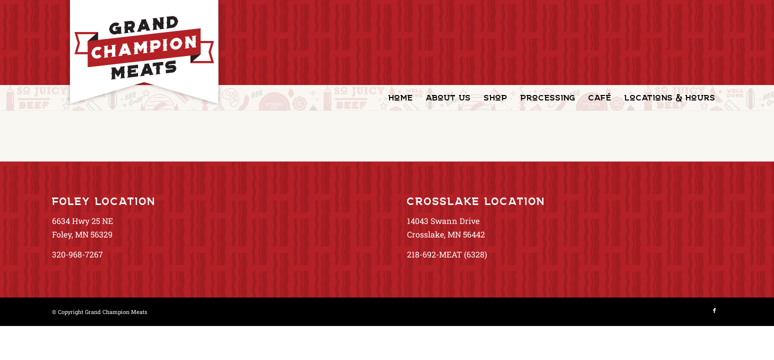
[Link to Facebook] (714, 310)
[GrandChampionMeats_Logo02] (144, 52)
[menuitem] (401, 98)
